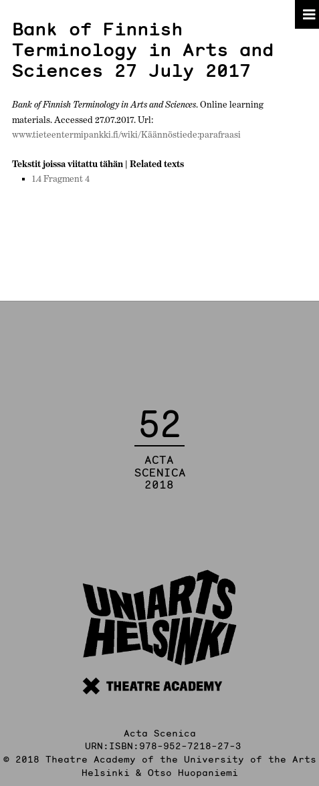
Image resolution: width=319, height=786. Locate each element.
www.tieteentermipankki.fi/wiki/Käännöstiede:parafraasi (126, 134)
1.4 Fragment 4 (61, 178)
